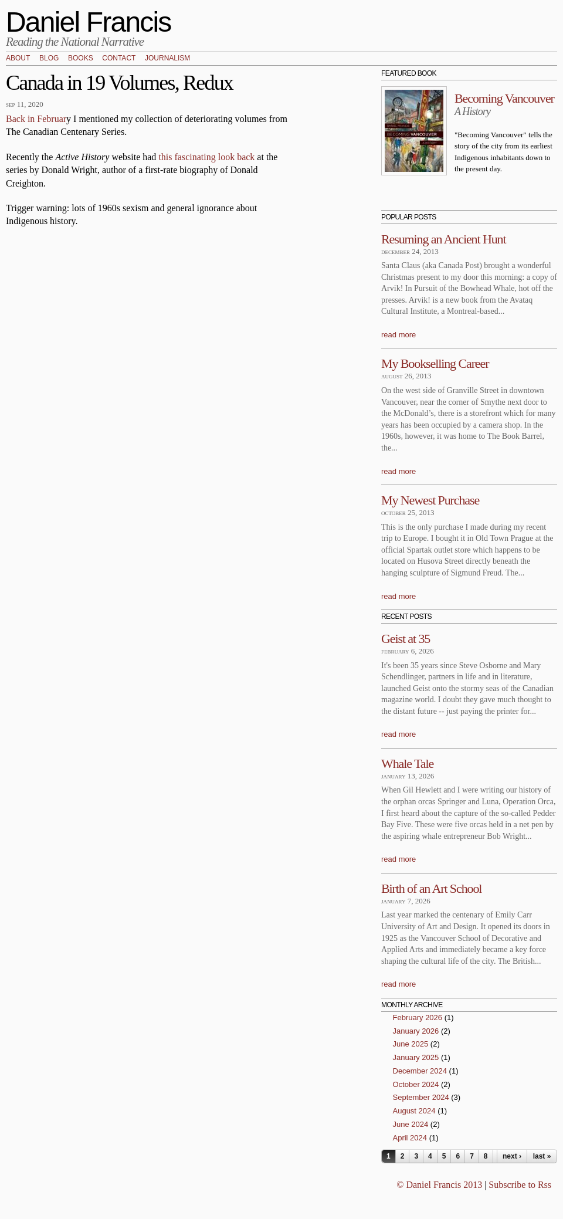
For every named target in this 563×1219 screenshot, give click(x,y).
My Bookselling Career (435, 363)
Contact (118, 59)
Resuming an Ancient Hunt (443, 239)
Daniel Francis (88, 22)
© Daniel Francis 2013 (439, 1185)
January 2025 (416, 1057)
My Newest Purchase (430, 500)
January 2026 (416, 1031)
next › (512, 1156)
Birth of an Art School (431, 888)
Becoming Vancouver (504, 98)
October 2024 (416, 1084)
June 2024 (411, 1124)
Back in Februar (36, 119)
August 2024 (414, 1110)
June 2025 (411, 1043)
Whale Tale (407, 763)
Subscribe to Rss (520, 1185)
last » (542, 1156)
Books (80, 59)
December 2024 (420, 1070)
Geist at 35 (405, 638)
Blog (49, 59)
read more (398, 334)
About (18, 59)
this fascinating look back (206, 157)
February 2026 (418, 1017)
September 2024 (421, 1097)
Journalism (167, 59)
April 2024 (410, 1137)
